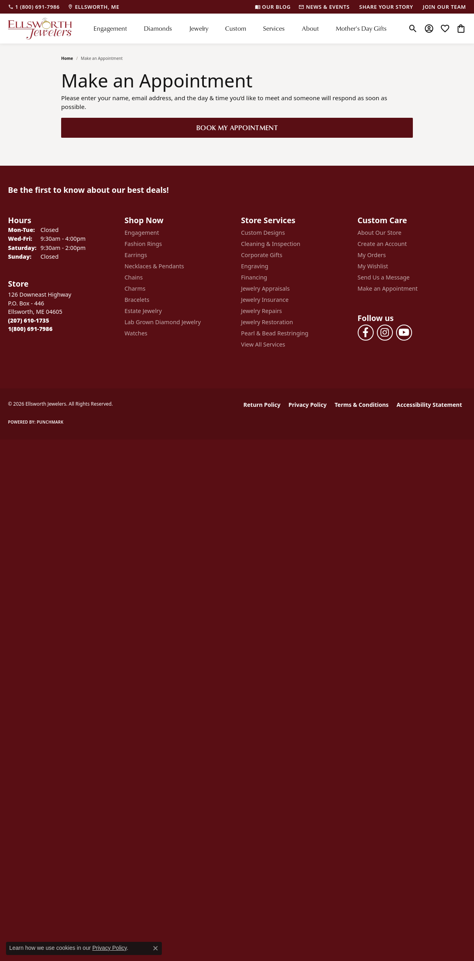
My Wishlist (373, 266)
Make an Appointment (388, 288)
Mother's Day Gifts (361, 28)
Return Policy (262, 404)
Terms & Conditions (361, 404)
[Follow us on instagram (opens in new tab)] (385, 333)
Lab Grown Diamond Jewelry (163, 322)
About (310, 28)
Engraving (254, 266)
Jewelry (198, 28)
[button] (413, 28)
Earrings (136, 255)
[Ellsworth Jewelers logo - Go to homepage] (40, 29)
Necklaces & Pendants (154, 266)
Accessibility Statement (429, 404)
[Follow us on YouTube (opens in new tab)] (404, 333)
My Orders (372, 255)
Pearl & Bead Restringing (275, 333)
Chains (134, 277)
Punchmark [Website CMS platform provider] (50, 422)
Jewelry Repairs (261, 311)
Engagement (110, 28)
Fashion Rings (143, 244)
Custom (235, 28)
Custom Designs (263, 232)
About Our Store (380, 232)
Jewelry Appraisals (265, 288)
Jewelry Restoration (267, 322)
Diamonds (158, 28)
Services (274, 28)
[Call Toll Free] (30, 329)
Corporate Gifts (261, 255)
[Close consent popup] (155, 948)
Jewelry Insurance (265, 299)
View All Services (263, 344)
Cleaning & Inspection (270, 244)
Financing (254, 277)
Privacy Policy (308, 404)
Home (67, 58)
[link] (34, 7)
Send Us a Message (384, 277)
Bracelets (137, 299)
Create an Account (382, 244)
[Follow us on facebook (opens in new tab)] (366, 333)
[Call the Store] (28, 320)
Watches (136, 333)
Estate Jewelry (143, 311)
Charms (135, 288)
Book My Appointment (237, 127)
